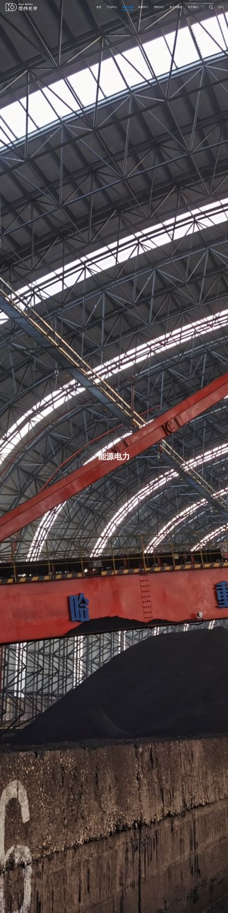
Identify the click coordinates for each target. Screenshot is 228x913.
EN (220, 7)
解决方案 (128, 7)
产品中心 (112, 7)
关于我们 (193, 7)
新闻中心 (143, 7)
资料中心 (159, 7)
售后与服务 (176, 7)
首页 (98, 7)
